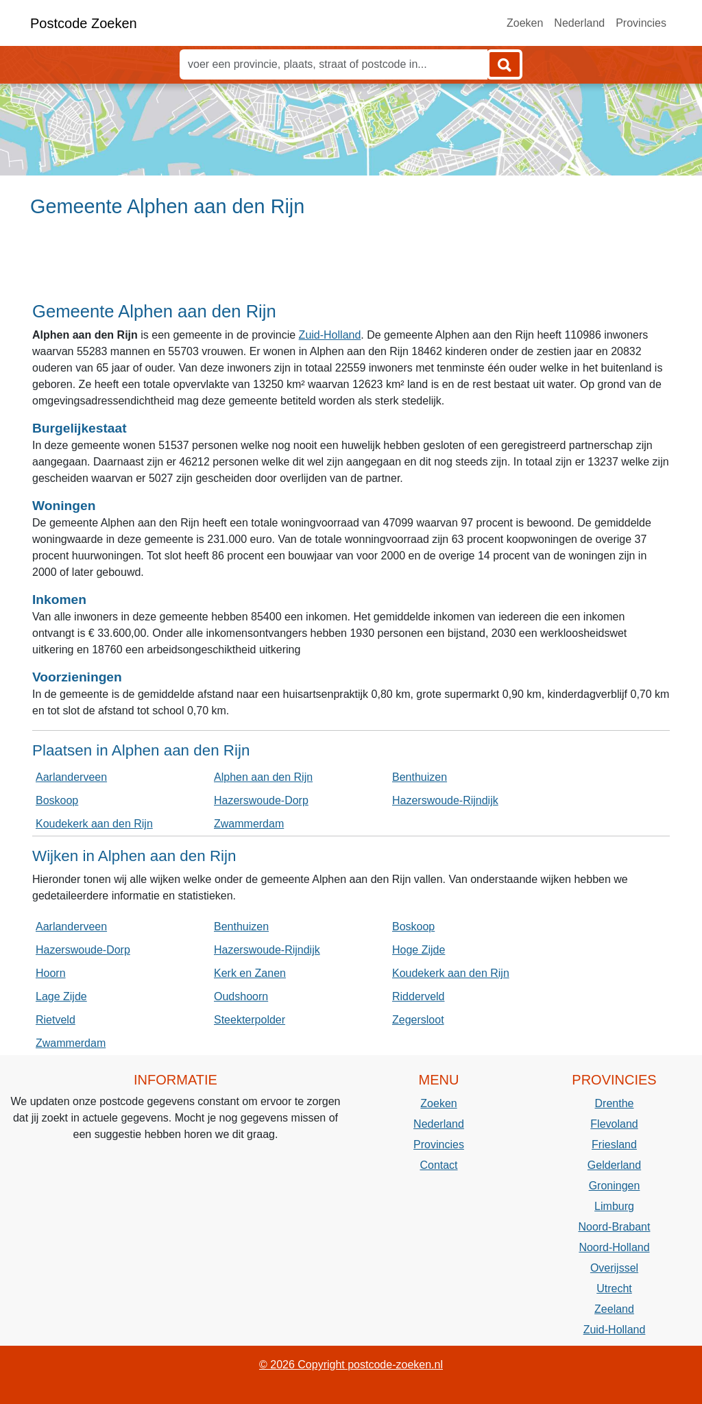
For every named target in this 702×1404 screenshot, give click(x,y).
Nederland (579, 23)
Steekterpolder (249, 1020)
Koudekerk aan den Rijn (94, 824)
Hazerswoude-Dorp (261, 800)
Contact (438, 1165)
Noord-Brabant (615, 1227)
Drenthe (614, 1103)
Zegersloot (418, 1020)
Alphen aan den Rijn (263, 777)
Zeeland (614, 1309)
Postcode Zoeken (83, 23)
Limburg (614, 1206)
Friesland (614, 1144)
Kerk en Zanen (250, 973)
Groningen (614, 1185)
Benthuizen (419, 777)
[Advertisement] (351, 265)
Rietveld (55, 1020)
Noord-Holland (614, 1247)
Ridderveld (418, 996)
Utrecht (614, 1288)
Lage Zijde (61, 996)
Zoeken (525, 23)
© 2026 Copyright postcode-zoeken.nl (351, 1364)
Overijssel (614, 1268)
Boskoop (57, 800)
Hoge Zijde (418, 950)
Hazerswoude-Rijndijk (445, 800)
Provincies (641, 23)
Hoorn (51, 973)
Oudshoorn (241, 996)
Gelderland (614, 1165)
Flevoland (614, 1124)
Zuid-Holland (330, 335)
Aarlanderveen (71, 777)
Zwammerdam (249, 824)
